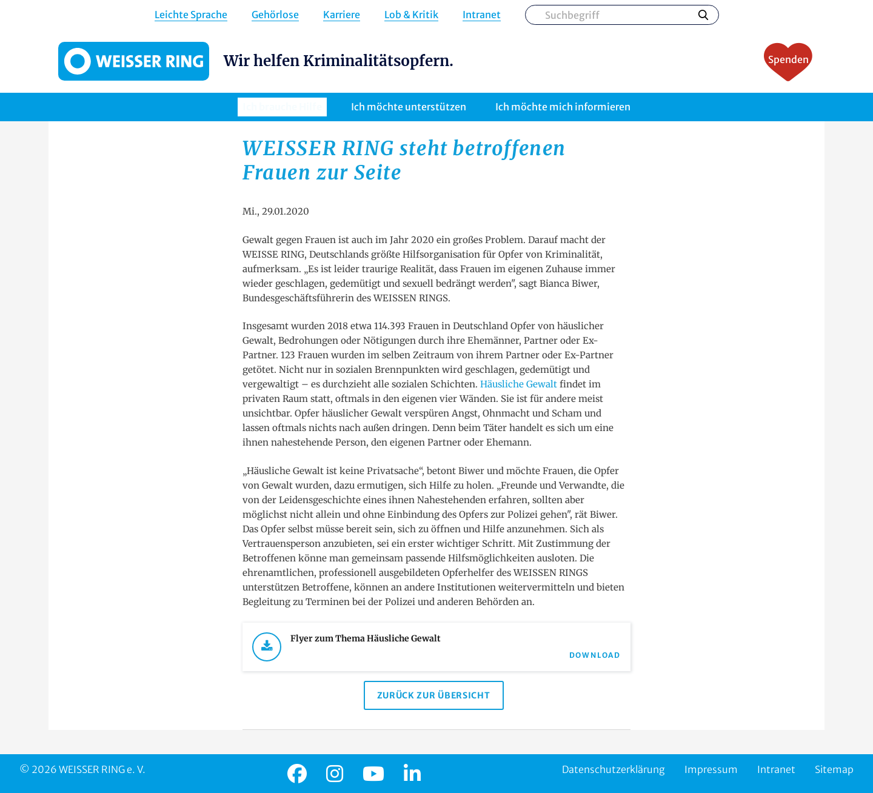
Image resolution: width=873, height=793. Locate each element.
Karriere (341, 15)
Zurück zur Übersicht (433, 695)
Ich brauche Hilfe (282, 107)
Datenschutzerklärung (613, 769)
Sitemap (834, 769)
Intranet (482, 15)
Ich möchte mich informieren (562, 107)
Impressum (711, 769)
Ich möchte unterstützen (408, 107)
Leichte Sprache (191, 15)
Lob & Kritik (411, 15)
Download (595, 655)
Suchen (703, 14)
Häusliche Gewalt (520, 384)
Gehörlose (275, 15)
